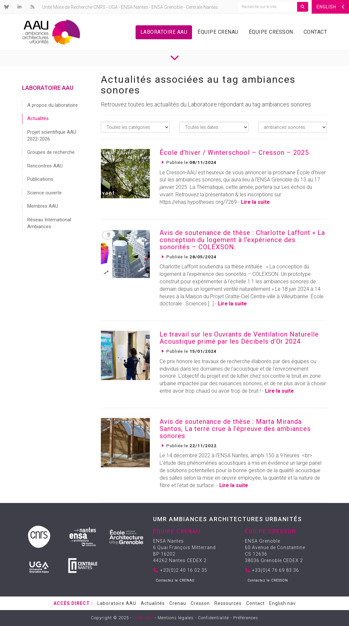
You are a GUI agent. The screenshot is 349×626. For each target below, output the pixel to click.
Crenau (177, 603)
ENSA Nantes (134, 7)
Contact (315, 32)
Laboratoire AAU (163, 32)
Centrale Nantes (202, 7)
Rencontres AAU (45, 166)
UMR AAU (143, 617)
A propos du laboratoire (52, 105)
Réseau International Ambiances (49, 223)
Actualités (38, 118)
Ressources (228, 603)
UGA (113, 7)
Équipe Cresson (271, 32)
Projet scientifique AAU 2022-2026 (51, 135)
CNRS (99, 7)
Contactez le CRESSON (267, 580)
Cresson (200, 603)
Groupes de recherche (51, 152)
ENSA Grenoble (167, 7)
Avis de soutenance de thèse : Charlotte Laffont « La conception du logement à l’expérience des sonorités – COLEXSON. (242, 240)
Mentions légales (176, 617)
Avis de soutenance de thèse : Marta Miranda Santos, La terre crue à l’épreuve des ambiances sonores (235, 429)
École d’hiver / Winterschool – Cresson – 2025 (234, 152)
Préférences (245, 617)
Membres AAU (42, 206)
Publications (40, 179)
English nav (282, 603)
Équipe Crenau (218, 32)
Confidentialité (213, 617)
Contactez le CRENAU (175, 580)
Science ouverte (44, 193)
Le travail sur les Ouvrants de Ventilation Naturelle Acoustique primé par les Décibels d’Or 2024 (239, 337)
